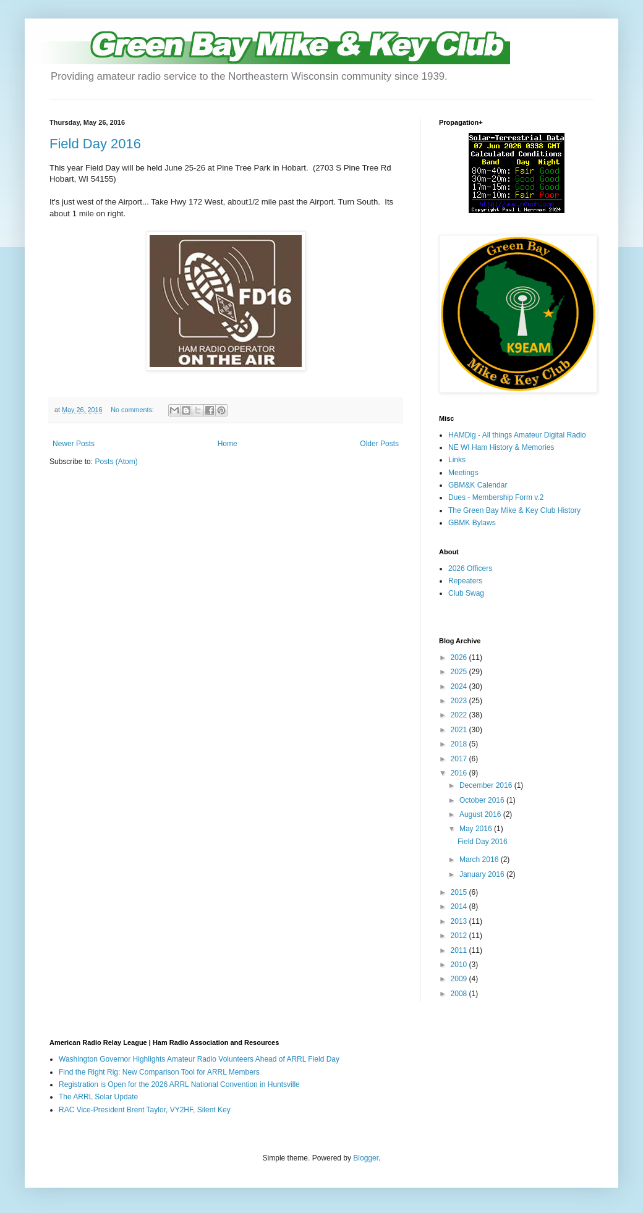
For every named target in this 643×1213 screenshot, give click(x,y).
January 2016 (482, 874)
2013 (460, 921)
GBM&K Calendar (477, 485)
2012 (460, 935)
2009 (460, 978)
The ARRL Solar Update (98, 1097)
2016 (460, 773)
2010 (460, 964)
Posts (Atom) (116, 461)
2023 (460, 700)
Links (457, 459)
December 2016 (486, 785)
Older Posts (379, 443)
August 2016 (481, 814)
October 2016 (482, 800)
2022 (460, 715)
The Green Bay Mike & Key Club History (514, 510)
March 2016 (480, 859)
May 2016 (476, 828)
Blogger (365, 1158)
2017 (460, 758)
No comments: (133, 409)
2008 (460, 993)
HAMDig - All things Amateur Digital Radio (517, 435)
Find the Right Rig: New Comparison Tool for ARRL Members (159, 1072)
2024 (460, 686)
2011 (460, 950)
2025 (460, 671)
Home (227, 443)
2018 (460, 744)
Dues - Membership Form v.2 (495, 497)
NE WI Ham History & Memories (501, 447)
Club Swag (466, 593)
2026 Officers (470, 568)
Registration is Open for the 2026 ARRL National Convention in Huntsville (179, 1084)
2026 (460, 657)
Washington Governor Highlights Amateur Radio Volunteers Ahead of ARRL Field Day (199, 1059)
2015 (460, 892)
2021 (460, 729)
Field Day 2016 (95, 143)
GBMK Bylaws (472, 522)
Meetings (463, 472)
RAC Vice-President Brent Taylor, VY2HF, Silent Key (145, 1109)
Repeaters (465, 581)
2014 (460, 906)
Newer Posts (74, 443)
